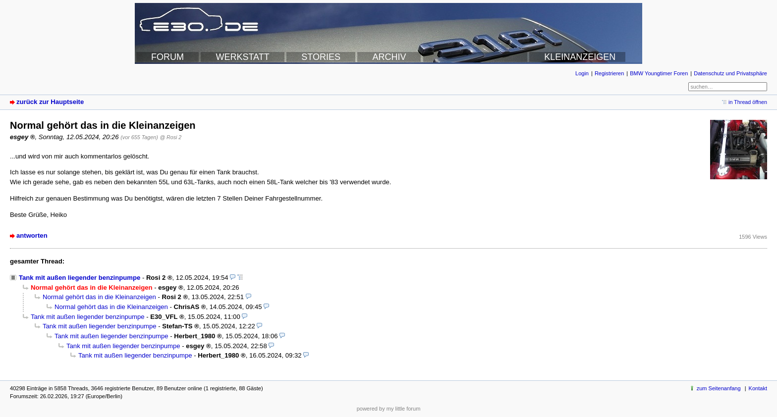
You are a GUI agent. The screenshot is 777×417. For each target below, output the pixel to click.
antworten (32, 235)
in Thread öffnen (747, 102)
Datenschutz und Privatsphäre (730, 73)
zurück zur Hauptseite (50, 101)
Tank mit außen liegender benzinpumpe (79, 277)
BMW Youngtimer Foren (659, 73)
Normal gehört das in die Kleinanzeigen (99, 297)
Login (582, 73)
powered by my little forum (389, 409)
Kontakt (758, 388)
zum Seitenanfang (719, 388)
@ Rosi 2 (170, 137)
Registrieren (609, 73)
